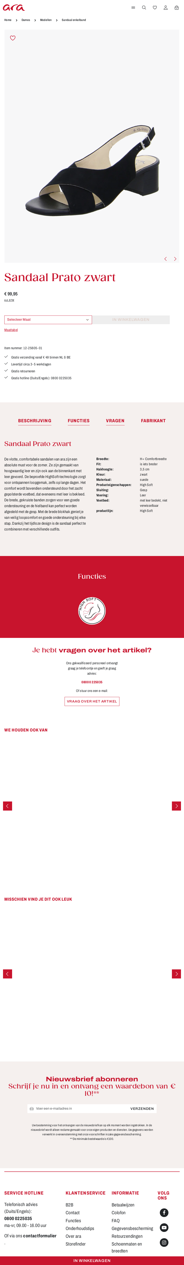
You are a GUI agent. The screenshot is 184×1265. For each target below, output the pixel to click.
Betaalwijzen (123, 1155)
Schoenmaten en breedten (127, 1198)
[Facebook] (164, 1163)
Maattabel (11, 330)
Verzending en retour (130, 1209)
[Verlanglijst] (155, 7)
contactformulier (39, 1186)
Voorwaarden (123, 1217)
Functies (73, 1171)
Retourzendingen (127, 1187)
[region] (92, 146)
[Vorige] (165, 258)
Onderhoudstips (80, 1179)
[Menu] (133, 7)
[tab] (34, 422)
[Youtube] (164, 1178)
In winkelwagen (92, 1261)
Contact (73, 1163)
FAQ (116, 1171)
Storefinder (76, 1195)
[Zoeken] (144, 7)
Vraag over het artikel (92, 702)
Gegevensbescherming (132, 1179)
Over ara (73, 1187)
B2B (69, 1155)
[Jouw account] (165, 7)
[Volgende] (174, 258)
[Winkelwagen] (176, 7)
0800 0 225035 (91, 683)
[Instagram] (164, 1193)
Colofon (119, 1163)
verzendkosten (91, 1255)
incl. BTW (9, 300)
